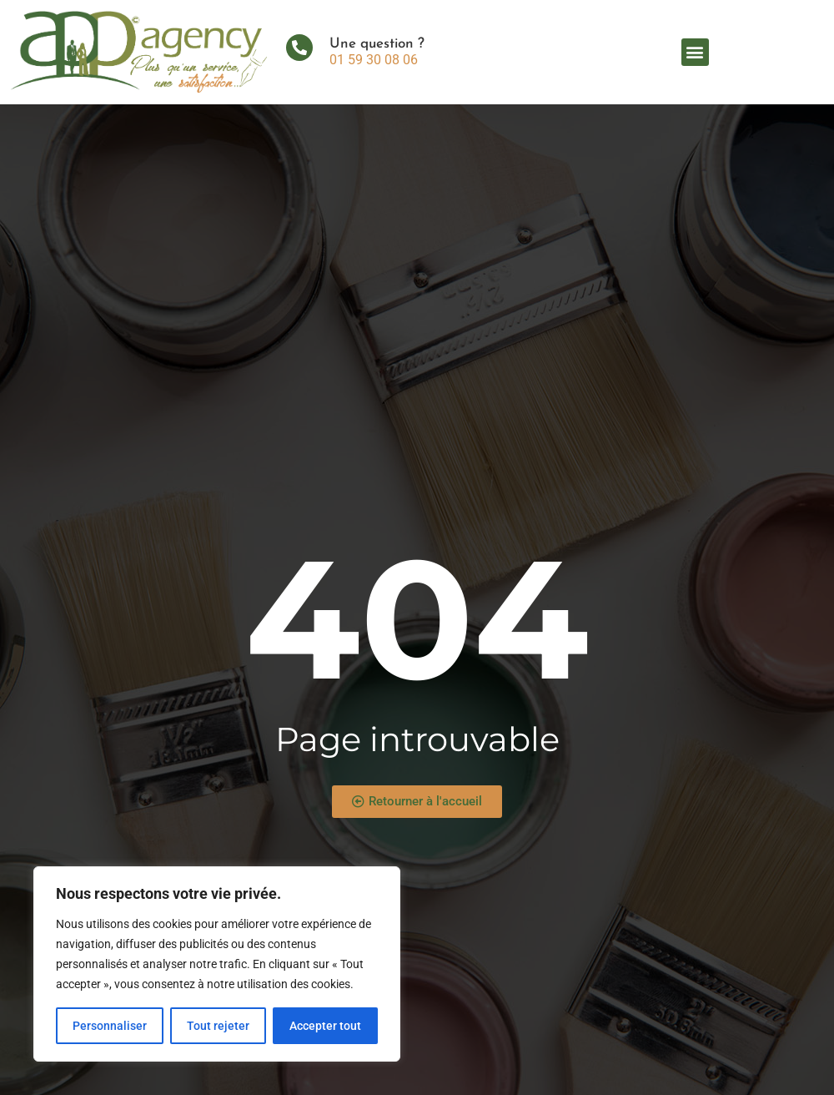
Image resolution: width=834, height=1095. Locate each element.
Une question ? (377, 44)
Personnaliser (110, 1025)
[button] (695, 52)
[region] (216, 964)
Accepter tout (325, 1025)
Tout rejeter (218, 1025)
